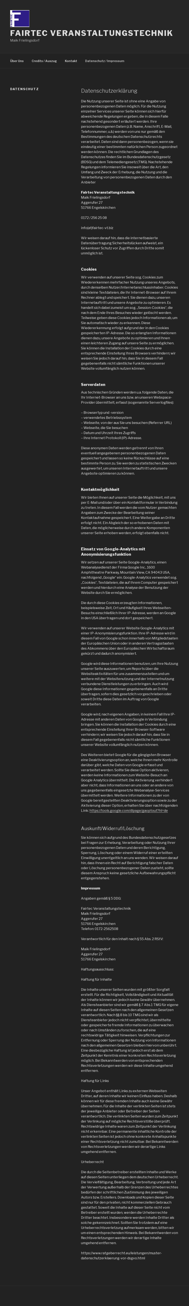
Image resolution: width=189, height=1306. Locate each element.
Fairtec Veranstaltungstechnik (91, 33)
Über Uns (17, 61)
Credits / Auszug (44, 61)
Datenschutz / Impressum (104, 61)
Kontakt (71, 61)
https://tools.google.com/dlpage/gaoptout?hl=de (128, 811)
